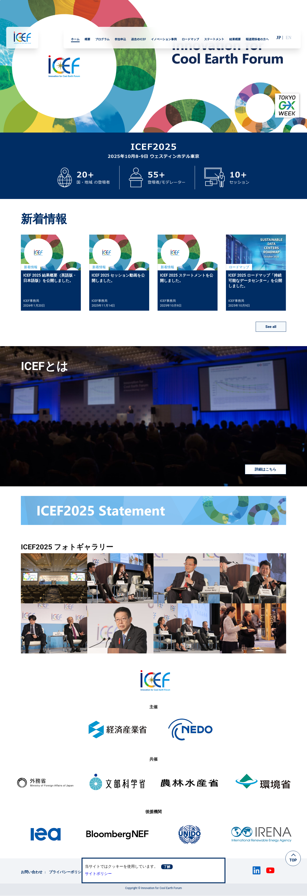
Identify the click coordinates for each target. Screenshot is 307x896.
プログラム (102, 39)
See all (271, 327)
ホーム (75, 39)
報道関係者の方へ (257, 39)
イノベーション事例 (164, 39)
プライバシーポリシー (67, 872)
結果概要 (235, 39)
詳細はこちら (265, 469)
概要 (87, 39)
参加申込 (120, 39)
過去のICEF (138, 39)
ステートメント (214, 39)
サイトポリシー (98, 873)
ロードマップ (190, 39)
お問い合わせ (31, 872)
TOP (293, 860)
